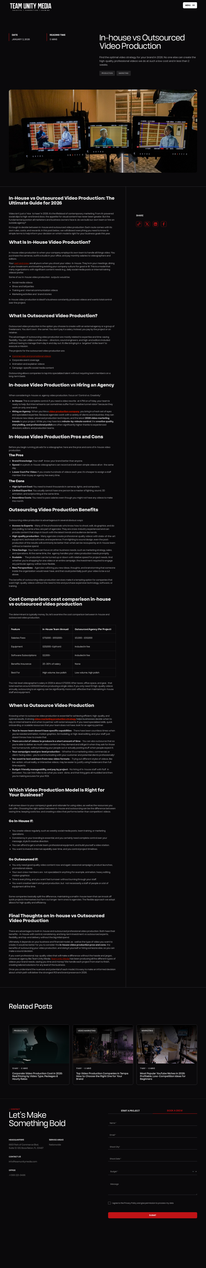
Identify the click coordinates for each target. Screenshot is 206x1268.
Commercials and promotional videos (31, 356)
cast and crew (21, 263)
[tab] (130, 1111)
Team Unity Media (60, 958)
